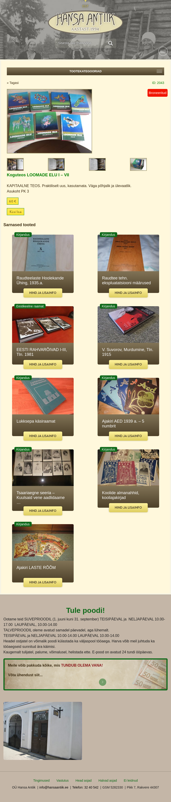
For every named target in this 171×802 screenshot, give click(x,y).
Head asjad (83, 780)
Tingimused (41, 780)
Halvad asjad (107, 780)
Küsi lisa (16, 212)
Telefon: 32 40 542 (85, 787)
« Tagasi (13, 83)
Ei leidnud (131, 780)
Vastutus (63, 780)
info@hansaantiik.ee (53, 787)
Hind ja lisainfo (42, 293)
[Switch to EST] (85, 4)
